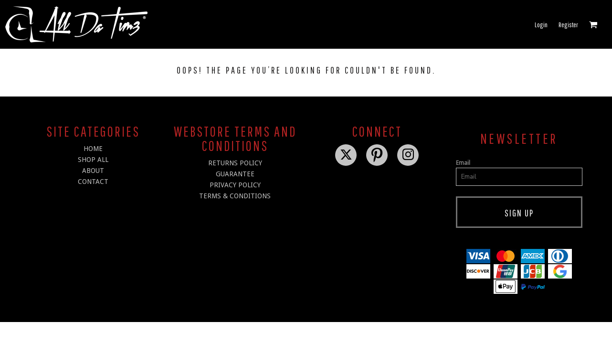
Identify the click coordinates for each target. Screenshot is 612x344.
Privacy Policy (235, 185)
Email (463, 163)
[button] (593, 24)
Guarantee (235, 174)
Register (568, 25)
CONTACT (93, 181)
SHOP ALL (93, 159)
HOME (93, 148)
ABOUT (93, 170)
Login (541, 25)
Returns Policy (235, 163)
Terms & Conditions (235, 196)
